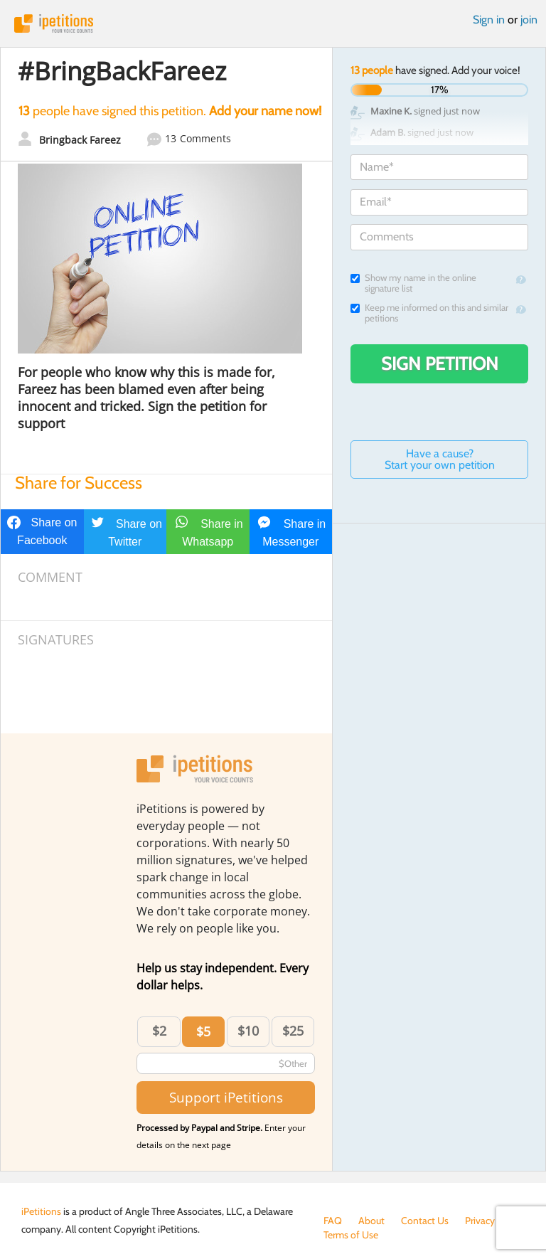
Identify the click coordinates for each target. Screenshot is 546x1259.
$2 (159, 1030)
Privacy (480, 1220)
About (371, 1220)
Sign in (489, 19)
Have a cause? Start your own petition (440, 459)
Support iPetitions (226, 1097)
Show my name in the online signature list (413, 283)
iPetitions (273, 23)
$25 (293, 1030)
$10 (248, 1030)
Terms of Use (350, 1234)
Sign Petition (439, 363)
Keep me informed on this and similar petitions (429, 313)
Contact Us (425, 1220)
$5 (203, 1031)
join (528, 19)
